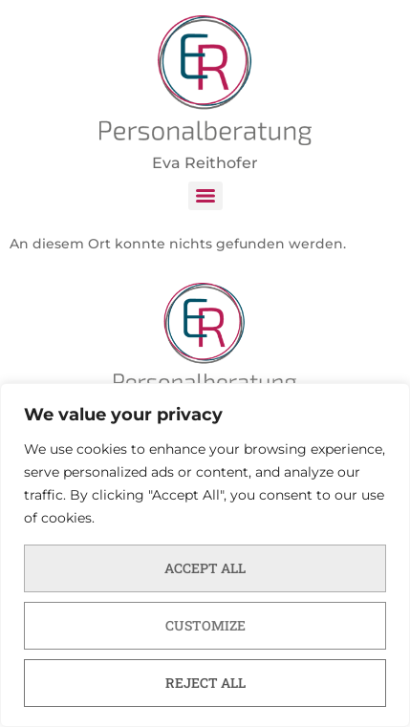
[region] (205, 555)
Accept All (205, 568)
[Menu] (205, 196)
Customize (205, 625)
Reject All (205, 683)
